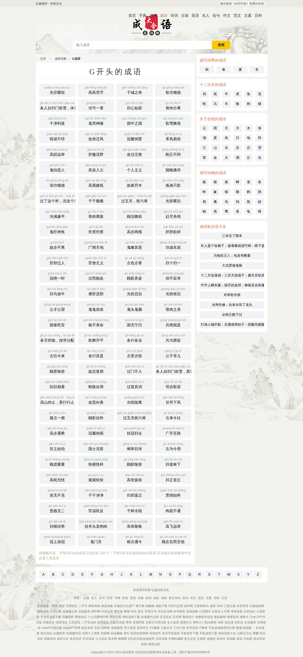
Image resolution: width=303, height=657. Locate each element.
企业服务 (250, 622)
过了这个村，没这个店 (57, 198)
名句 (102, 598)
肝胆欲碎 (173, 229)
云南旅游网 (256, 606)
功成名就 (173, 245)
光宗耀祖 (57, 90)
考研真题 (236, 611)
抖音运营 (107, 611)
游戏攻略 (192, 611)
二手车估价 (88, 622)
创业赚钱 (116, 633)
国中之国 (134, 121)
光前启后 (134, 291)
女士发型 (173, 622)
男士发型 (130, 627)
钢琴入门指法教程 (205, 622)
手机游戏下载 (208, 633)
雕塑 (127, 611)
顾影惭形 (134, 462)
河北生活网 (165, 611)
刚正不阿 (173, 152)
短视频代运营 (150, 617)
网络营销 (94, 606)
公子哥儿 (173, 353)
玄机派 (238, 622)
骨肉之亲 (173, 307)
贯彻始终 (173, 492)
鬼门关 (96, 539)
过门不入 (134, 369)
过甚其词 (134, 384)
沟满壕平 (57, 214)
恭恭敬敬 (134, 524)
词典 (151, 15)
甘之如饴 (57, 446)
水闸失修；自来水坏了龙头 (232, 305)
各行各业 (134, 337)
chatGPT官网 (71, 627)
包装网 (105, 633)
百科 (257, 15)
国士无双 (96, 446)
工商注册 (229, 606)
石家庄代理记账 (156, 622)
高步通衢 (57, 430)
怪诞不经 (57, 136)
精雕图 (150, 606)
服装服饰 (220, 617)
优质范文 (62, 622)
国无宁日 (134, 322)
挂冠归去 (134, 430)
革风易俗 (173, 136)
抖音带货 (242, 606)
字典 (141, 15)
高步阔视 (134, 229)
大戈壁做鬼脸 (232, 265)
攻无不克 (57, 492)
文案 (246, 15)
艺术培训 (88, 638)
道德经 (211, 638)
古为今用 (173, 446)
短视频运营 (70, 611)
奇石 (134, 611)
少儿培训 (101, 638)
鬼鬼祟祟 (96, 307)
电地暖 (231, 638)
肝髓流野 (96, 152)
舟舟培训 (192, 627)
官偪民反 (96, 508)
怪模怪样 (96, 462)
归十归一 (173, 260)
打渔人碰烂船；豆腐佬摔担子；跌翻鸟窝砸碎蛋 (232, 324)
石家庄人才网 (221, 611)
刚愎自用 (96, 384)
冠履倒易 (96, 430)
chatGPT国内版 (51, 627)
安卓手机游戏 (171, 633)
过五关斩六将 (134, 415)
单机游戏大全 (227, 633)
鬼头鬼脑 (134, 307)
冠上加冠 (57, 539)
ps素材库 (59, 633)
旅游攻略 (107, 606)
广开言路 (173, 430)
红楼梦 (201, 638)
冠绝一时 (57, 275)
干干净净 (96, 492)
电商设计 (188, 617)
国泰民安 (57, 322)
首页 (130, 15)
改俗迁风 (96, 136)
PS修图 (154, 627)
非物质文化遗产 (124, 606)
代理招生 (71, 606)
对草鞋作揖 (232, 295)
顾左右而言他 (173, 539)
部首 (133, 598)
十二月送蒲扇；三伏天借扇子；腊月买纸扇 (232, 275)
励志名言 (87, 627)
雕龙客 (118, 611)
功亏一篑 (96, 105)
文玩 (97, 627)
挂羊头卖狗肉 (96, 524)
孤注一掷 (57, 415)
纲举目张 (134, 446)
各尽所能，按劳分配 (57, 337)
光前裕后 (173, 291)
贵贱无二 (57, 508)
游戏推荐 (117, 627)
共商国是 (173, 322)
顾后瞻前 (134, 214)
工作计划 (179, 627)
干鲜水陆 (134, 508)
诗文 (110, 598)
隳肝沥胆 (96, 291)
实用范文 (103, 622)
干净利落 (57, 121)
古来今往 (173, 415)
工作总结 (74, 622)
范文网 (177, 617)
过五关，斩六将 (135, 198)
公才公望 (57, 307)
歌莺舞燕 (173, 121)
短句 (215, 15)
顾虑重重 (57, 462)
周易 (55, 606)
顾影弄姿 (134, 275)
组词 (149, 598)
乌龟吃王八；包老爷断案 (232, 255)
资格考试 (50, 638)
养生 (126, 633)
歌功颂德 (173, 90)
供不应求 (173, 275)
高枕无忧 (57, 477)
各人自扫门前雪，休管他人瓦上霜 (57, 105)
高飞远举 (173, 524)
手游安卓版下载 (50, 617)
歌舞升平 (96, 337)
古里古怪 (134, 353)
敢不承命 (96, 322)
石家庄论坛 (244, 633)
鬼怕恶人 (57, 167)
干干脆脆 (96, 198)
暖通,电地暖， (245, 627)
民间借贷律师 (139, 633)
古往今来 (57, 353)
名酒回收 (139, 622)
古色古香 (134, 260)
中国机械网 (175, 638)
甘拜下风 (173, 400)
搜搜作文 (186, 622)
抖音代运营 (175, 606)
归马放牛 (57, 291)
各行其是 (96, 353)
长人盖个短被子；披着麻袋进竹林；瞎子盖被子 (232, 245)
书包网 (247, 638)
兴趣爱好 (68, 617)
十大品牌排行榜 (98, 617)
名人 (204, 15)
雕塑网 (122, 638)
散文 (141, 611)
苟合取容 (173, 384)
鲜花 (239, 638)
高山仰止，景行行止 (57, 400)
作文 (225, 15)
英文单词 (175, 598)
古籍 (183, 15)
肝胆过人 (57, 260)
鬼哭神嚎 (96, 121)
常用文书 (151, 611)
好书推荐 (179, 611)
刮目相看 (57, 384)
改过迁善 (134, 152)
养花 (129, 622)
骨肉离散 (96, 214)
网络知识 (81, 617)
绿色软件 (155, 633)
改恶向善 (96, 400)
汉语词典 (161, 638)
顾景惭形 (57, 369)
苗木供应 (46, 633)
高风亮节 (96, 90)
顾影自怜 (96, 415)
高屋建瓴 (96, 183)
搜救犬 (244, 617)
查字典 (140, 606)
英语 (193, 15)
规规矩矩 (96, 477)
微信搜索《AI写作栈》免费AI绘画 (242, 3)
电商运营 (154, 644)
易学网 (188, 606)
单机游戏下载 (131, 617)
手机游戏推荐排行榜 (222, 627)
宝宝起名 (165, 617)
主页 (43, 58)
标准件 (221, 638)
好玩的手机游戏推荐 (141, 638)
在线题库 (84, 611)
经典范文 (49, 622)
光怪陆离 (134, 400)
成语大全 (63, 638)
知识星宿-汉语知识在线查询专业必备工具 (149, 652)
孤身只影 (173, 183)
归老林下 (173, 462)
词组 (164, 598)
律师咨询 (233, 617)
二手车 (82, 606)
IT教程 (203, 627)
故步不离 (57, 245)
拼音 (125, 598)
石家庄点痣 (117, 622)
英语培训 (75, 638)
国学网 (95, 611)
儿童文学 (166, 627)
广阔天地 (96, 245)
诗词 (172, 15)
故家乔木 (134, 183)
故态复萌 (96, 369)
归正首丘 (173, 477)
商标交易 (115, 617)
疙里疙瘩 (96, 229)
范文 (236, 15)
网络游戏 (43, 611)
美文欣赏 (190, 638)
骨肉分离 (173, 105)
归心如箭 (134, 105)
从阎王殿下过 (232, 314)
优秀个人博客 (91, 633)
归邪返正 (134, 492)
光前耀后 (173, 198)
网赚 (256, 633)
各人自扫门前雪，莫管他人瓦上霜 (173, 369)
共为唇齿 (173, 337)
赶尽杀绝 (173, 214)
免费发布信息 (204, 617)
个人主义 (134, 167)
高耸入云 (96, 167)
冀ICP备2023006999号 (195, 652)
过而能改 (96, 275)
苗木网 (112, 638)
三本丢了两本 (232, 236)
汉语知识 (249, 611)
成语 (162, 15)
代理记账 (56, 611)
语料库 (105, 627)
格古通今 (134, 539)
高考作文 (143, 627)
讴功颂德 (57, 183)
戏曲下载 (161, 606)
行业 (224, 598)
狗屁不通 (173, 508)
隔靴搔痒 (173, 167)
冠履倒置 (134, 136)
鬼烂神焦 (57, 229)
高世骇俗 (134, 477)
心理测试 (205, 611)
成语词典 (151, 24)
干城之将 (134, 90)
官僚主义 (96, 260)
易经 (62, 606)
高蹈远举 (57, 152)
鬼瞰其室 (134, 245)
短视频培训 (73, 633)
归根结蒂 (57, 524)
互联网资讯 (201, 606)
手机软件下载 (189, 633)
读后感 (229, 622)
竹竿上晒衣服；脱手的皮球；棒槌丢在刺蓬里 (232, 285)
